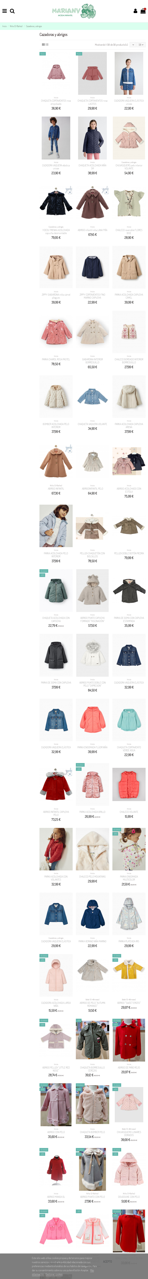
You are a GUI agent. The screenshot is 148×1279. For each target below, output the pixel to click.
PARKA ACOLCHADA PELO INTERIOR (56, 555)
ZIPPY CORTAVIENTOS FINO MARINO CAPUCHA (92, 296)
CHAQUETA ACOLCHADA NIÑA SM (92, 167)
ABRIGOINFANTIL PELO (92, 488)
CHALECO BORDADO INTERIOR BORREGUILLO (129, 361)
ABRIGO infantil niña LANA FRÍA (92, 230)
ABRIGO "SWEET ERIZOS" (129, 1002)
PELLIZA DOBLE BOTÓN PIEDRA (129, 553)
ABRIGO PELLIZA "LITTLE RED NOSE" (56, 1069)
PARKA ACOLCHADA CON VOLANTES (56, 878)
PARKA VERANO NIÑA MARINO (92, 941)
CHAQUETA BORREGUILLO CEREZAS (92, 1069)
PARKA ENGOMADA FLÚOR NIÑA (92, 747)
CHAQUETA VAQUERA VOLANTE (92, 424)
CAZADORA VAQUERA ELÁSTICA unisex (129, 102)
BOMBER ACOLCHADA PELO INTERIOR (56, 425)
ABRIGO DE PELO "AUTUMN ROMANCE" (92, 1004)
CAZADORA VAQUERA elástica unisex (56, 167)
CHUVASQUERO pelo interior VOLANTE (129, 167)
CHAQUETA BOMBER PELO (92, 1132)
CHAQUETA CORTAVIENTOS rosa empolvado (56, 102)
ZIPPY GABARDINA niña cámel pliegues (56, 296)
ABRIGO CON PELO (56, 1132)
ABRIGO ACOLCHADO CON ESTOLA (129, 490)
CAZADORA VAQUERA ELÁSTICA (129, 682)
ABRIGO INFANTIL (56, 488)
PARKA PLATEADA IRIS (129, 941)
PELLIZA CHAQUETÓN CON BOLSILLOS (92, 555)
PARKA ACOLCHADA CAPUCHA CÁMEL (129, 296)
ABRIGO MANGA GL (56, 1196)
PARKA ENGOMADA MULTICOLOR (129, 878)
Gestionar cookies (54, 1274)
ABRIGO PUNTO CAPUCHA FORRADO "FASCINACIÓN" (92, 619)
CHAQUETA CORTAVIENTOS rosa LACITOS (92, 102)
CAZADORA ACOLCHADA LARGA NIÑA (56, 1004)
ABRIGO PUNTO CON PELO (92, 1196)
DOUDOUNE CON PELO (129, 1196)
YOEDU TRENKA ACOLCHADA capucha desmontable (56, 231)
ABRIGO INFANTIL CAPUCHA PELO (56, 813)
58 (141, 44)
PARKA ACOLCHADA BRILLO (92, 811)
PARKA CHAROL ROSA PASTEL (56, 359)
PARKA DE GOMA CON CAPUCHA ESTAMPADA (129, 619)
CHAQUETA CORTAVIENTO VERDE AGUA (129, 749)
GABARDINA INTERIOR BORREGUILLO (92, 361)
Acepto (107, 1261)
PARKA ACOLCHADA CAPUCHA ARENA (129, 425)
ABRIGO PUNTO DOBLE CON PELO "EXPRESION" (92, 684)
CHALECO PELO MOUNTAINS (92, 876)
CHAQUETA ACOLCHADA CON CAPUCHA (56, 619)
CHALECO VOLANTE (129, 811)
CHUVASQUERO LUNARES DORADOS (129, 1133)
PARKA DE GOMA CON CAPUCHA (56, 682)
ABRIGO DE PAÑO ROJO (129, 1067)
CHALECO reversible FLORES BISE (129, 231)
